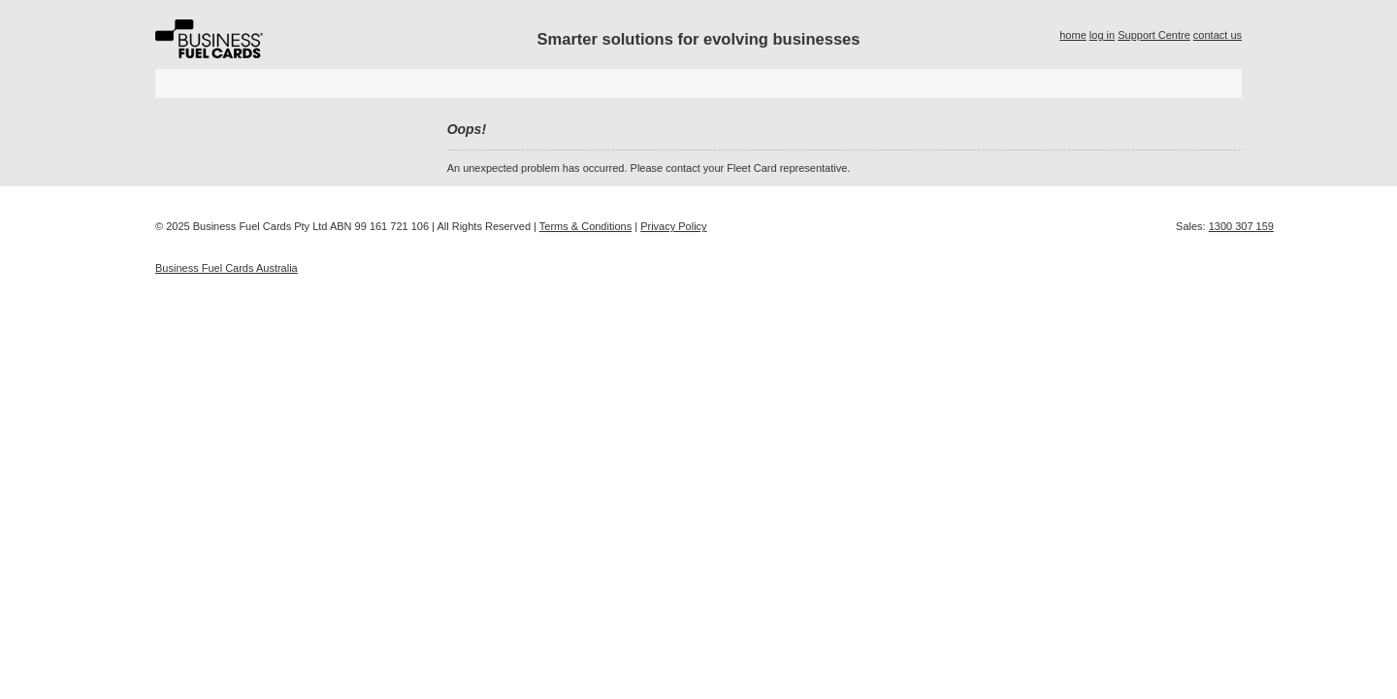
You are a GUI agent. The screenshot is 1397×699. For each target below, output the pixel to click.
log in (1102, 35)
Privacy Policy (673, 226)
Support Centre (1154, 35)
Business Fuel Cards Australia (226, 268)
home (1073, 35)
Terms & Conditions (585, 226)
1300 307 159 (1241, 226)
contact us (1217, 35)
